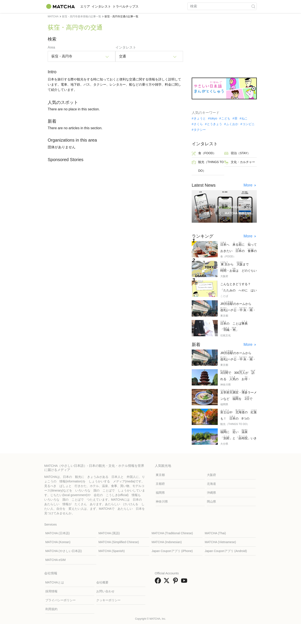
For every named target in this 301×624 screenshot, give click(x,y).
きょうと (200, 118)
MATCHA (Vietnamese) (220, 542)
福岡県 (160, 492)
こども (225, 118)
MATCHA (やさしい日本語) (63, 551)
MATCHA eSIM (55, 560)
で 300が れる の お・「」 (237, 376)
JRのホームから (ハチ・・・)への (238, 307)
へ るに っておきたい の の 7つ (238, 247)
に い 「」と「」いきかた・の (238, 435)
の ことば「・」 (234, 326)
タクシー (200, 129)
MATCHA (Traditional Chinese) (172, 533)
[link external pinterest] (176, 582)
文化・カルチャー (239, 162)
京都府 (160, 483)
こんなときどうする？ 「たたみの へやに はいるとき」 (238, 287)
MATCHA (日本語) (57, 533)
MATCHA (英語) (109, 533)
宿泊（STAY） (237, 153)
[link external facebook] (159, 582)
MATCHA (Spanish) (111, 551)
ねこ (245, 118)
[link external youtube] (185, 582)
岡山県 (211, 501)
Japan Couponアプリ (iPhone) (172, 551)
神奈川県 (162, 501)
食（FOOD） (204, 153)
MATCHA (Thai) (215, 533)
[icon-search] (253, 6)
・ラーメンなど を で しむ (238, 395)
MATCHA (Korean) (57, 542)
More (249, 185)
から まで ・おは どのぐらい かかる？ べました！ (238, 267)
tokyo (213, 118)
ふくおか (232, 124)
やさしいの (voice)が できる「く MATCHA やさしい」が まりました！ (223, 210)
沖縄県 (211, 492)
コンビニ (248, 124)
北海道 (211, 483)
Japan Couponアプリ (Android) (226, 551)
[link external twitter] (167, 582)
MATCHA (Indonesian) (167, 542)
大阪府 (211, 475)
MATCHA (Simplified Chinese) (118, 542)
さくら (198, 124)
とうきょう (214, 124)
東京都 (160, 475)
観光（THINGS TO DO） (208, 166)
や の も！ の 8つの (238, 415)
